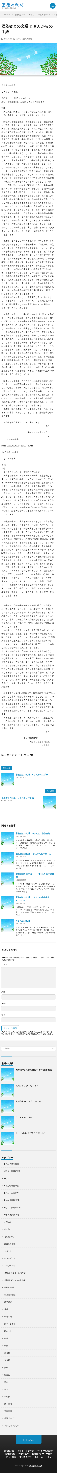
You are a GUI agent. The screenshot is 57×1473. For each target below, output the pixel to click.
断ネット (8, 1331)
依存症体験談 (10, 1295)
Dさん (18, 39)
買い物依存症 (25, 1457)
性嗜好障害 (24, 1454)
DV (49, 1457)
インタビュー (10, 1258)
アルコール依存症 (26, 1451)
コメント (5, 964)
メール (4, 1003)
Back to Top (28, 1440)
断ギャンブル (10, 1324)
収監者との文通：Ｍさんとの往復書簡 (33, 833)
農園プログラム (10, 1418)
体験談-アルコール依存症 (15, 1273)
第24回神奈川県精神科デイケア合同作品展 (34, 1070)
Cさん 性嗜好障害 (12, 1171)
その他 (7, 1229)
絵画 (6, 1382)
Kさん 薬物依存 (11, 1193)
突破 (6, 1367)
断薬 (6, 1338)
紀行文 (7, 1375)
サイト (4, 1015)
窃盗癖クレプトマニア (42, 1454)
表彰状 (7, 1396)
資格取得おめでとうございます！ (30, 1101)
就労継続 (8, 1302)
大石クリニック (35, 1466)
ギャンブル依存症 (45, 1451)
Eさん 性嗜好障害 (11, 1185)
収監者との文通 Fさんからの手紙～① (33, 853)
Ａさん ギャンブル (12, 1425)
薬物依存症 (10, 1454)
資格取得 (8, 1411)
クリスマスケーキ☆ (24, 1117)
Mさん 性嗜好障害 (12, 1200)
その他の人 (9, 1236)
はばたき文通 (27, 39)
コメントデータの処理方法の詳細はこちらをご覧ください (29, 1034)
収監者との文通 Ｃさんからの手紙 (32, 774)
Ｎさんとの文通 (23, 920)
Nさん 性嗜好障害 (12, 1207)
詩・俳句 (8, 1404)
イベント (8, 1251)
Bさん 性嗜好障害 (11, 1164)
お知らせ (8, 1222)
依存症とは (9, 1451)
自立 (6, 1389)
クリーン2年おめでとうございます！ (31, 1133)
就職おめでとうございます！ (28, 1085)
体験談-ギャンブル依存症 (15, 1280)
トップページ (10, 1266)
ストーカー (40, 1457)
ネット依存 (11, 1457)
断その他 (8, 1316)
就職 (6, 1309)
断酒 (6, 1345)
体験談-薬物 (9, 1287)
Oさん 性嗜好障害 (11, 1215)
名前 (3, 992)
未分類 (7, 1353)
